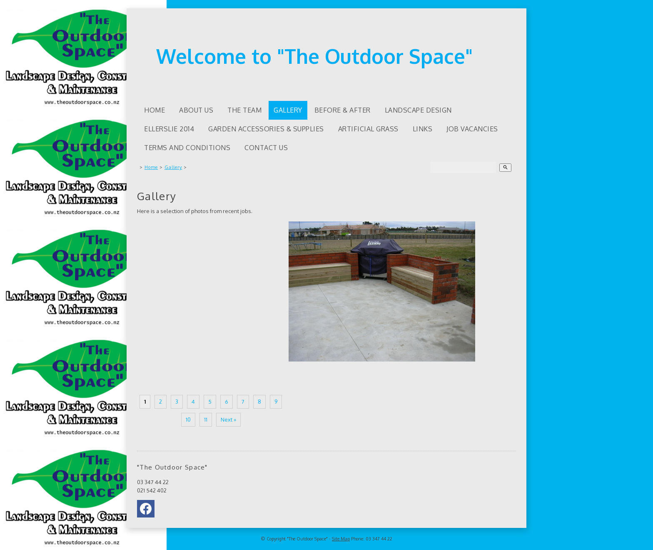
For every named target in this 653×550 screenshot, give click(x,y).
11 (205, 419)
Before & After (342, 110)
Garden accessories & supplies (266, 129)
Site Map (341, 539)
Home (154, 110)
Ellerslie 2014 (169, 129)
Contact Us (266, 147)
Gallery (288, 110)
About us (196, 110)
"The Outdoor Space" (307, 539)
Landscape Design (418, 110)
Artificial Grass (368, 129)
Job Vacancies (472, 129)
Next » (228, 419)
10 (188, 419)
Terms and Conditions (187, 147)
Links (423, 129)
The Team (244, 110)
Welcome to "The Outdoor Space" (314, 55)
